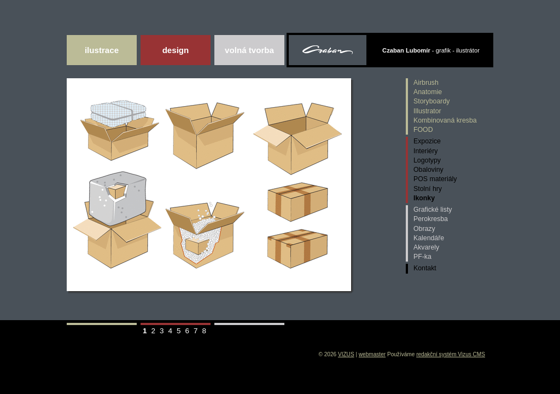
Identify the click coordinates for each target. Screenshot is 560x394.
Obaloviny (428, 169)
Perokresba (430, 219)
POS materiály (435, 179)
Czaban (328, 52)
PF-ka (422, 256)
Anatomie (427, 92)
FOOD (423, 130)
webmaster (372, 354)
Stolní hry (427, 189)
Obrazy (424, 229)
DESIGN (175, 50)
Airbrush (426, 82)
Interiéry (425, 151)
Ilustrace (102, 50)
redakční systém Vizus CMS (450, 354)
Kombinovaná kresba (445, 120)
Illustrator (427, 111)
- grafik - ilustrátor (431, 50)
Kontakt (424, 268)
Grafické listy (432, 209)
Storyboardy (431, 101)
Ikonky (424, 198)
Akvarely (426, 247)
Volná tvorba (249, 50)
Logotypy (427, 160)
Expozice (427, 141)
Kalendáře (428, 238)
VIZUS (346, 354)
